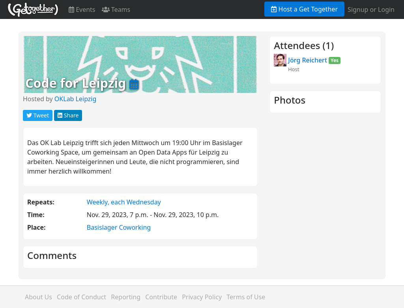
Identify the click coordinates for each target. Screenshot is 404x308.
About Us (38, 297)
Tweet (37, 115)
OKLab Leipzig (75, 98)
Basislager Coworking (119, 227)
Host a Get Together (304, 9)
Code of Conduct (81, 297)
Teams (116, 9)
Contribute (161, 297)
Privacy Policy (202, 297)
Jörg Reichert (307, 60)
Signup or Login (371, 9)
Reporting (125, 297)
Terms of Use (245, 297)
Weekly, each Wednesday (124, 202)
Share (68, 115)
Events (82, 9)
